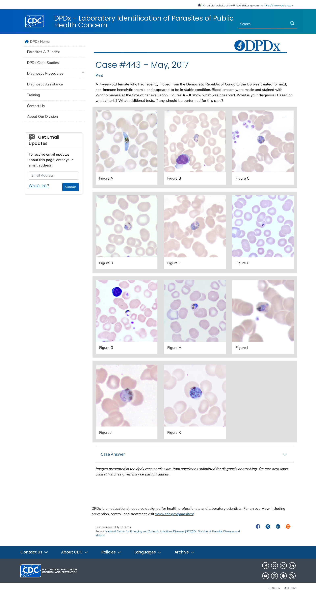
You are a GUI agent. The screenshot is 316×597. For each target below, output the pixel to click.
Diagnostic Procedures (45, 73)
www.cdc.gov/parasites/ (174, 514)
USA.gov (290, 588)
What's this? (39, 185)
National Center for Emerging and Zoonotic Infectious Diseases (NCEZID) (150, 531)
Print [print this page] (99, 75)
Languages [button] (148, 552)
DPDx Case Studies (43, 62)
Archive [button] (185, 552)
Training (33, 95)
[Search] (263, 24)
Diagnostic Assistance (45, 84)
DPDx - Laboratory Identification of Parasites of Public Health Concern (144, 21)
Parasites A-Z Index (43, 51)
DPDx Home (40, 41)
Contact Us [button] (34, 552)
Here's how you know (280, 5)
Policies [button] (111, 552)
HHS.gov (275, 588)
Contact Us (36, 105)
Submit (70, 187)
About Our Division (42, 116)
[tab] (195, 454)
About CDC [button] (74, 552)
